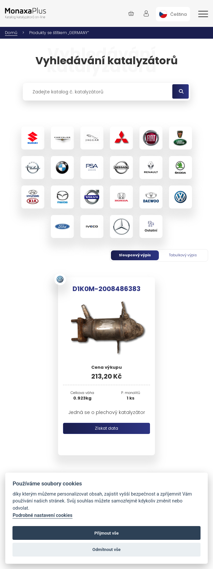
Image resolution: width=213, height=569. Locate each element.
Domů (11, 32)
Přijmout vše (106, 533)
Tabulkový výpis (183, 255)
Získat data (106, 428)
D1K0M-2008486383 (106, 288)
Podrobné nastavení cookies (42, 515)
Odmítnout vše (107, 549)
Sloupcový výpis (135, 255)
